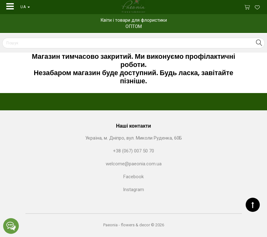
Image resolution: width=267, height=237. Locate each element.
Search (259, 43)
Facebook (133, 176)
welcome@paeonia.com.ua (134, 164)
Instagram (133, 189)
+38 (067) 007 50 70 (133, 151)
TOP (253, 205)
